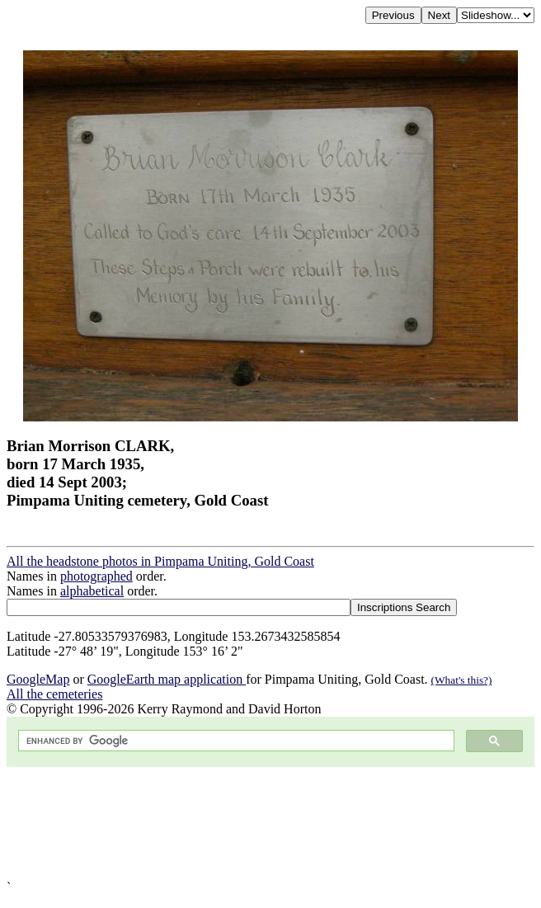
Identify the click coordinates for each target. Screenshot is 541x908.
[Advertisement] (270, 823)
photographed (96, 576)
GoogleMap (38, 679)
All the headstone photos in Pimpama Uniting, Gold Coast (160, 561)
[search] (234, 741)
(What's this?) (461, 680)
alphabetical (92, 591)
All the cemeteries (54, 694)
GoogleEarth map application (166, 679)
